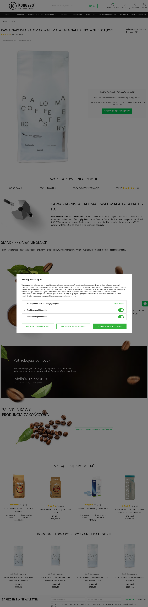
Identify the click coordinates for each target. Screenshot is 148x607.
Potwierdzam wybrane (37, 326)
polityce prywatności (46, 289)
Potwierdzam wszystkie (109, 326)
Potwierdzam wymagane (73, 326)
